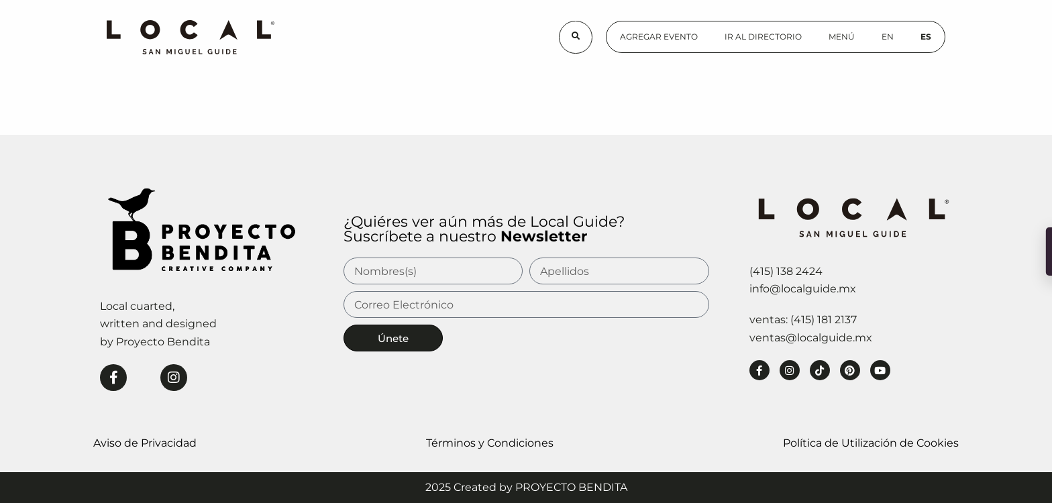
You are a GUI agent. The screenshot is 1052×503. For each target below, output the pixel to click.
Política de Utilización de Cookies (871, 443)
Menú (842, 37)
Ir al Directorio (763, 37)
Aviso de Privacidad (145, 443)
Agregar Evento (659, 37)
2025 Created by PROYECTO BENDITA (526, 487)
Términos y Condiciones (490, 443)
